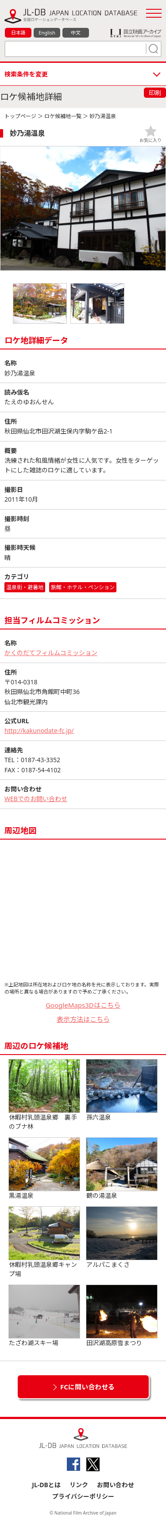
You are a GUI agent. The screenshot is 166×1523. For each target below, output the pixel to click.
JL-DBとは (46, 1485)
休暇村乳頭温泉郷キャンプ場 (44, 1242)
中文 (76, 32)
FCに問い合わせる (87, 1386)
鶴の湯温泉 (121, 1169)
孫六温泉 (121, 1090)
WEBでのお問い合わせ (35, 798)
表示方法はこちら (83, 1019)
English (47, 32)
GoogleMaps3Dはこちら (83, 1005)
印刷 (155, 92)
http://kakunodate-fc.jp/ (39, 730)
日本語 (18, 32)
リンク (78, 1485)
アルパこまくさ (121, 1238)
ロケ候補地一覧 (62, 116)
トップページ (20, 116)
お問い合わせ (115, 1485)
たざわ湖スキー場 (44, 1316)
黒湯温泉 (44, 1169)
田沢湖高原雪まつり (121, 1316)
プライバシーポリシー (83, 1496)
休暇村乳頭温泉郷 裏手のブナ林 (44, 1095)
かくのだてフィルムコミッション (50, 652)
